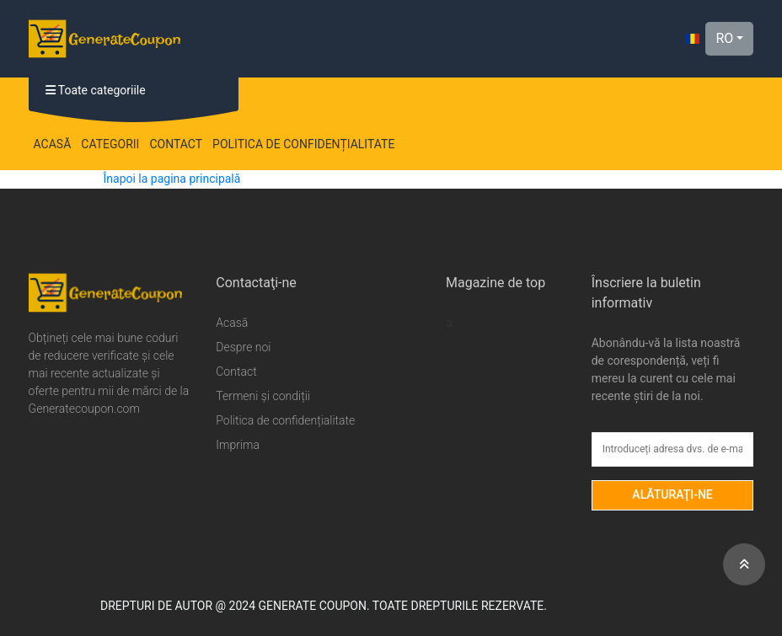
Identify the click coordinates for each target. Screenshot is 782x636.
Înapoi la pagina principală (171, 178)
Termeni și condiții (263, 396)
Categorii (110, 144)
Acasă (53, 144)
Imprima (238, 445)
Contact (175, 144)
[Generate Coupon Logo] (104, 38)
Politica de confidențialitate (303, 144)
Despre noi (243, 347)
